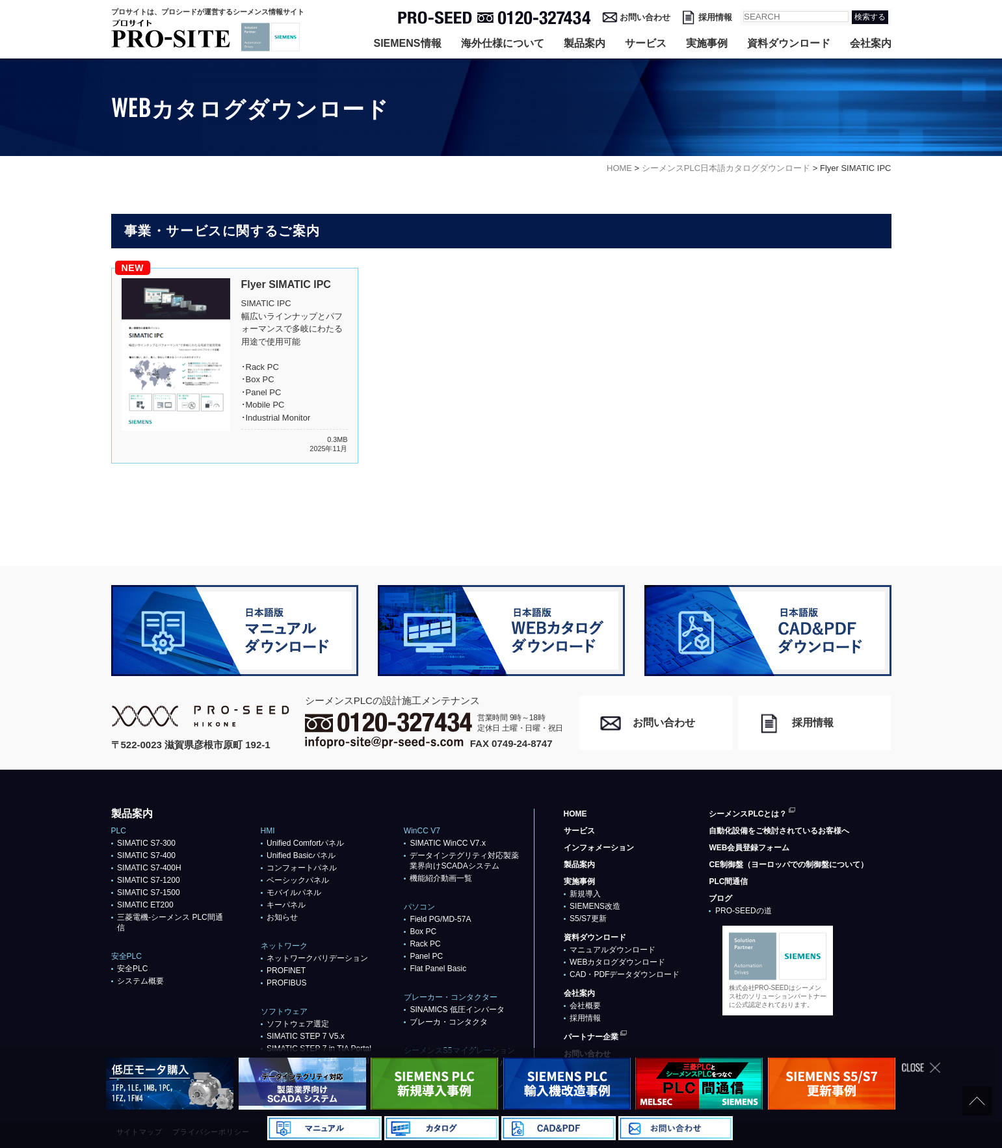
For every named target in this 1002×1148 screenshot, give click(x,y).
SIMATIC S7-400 (146, 855)
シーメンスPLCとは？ (748, 813)
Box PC (423, 931)
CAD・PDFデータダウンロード (624, 974)
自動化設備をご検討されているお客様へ (779, 830)
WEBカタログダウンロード (617, 962)
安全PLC (132, 968)
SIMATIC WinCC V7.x (447, 843)
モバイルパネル (294, 892)
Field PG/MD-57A (440, 919)
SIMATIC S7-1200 (148, 880)
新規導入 (585, 893)
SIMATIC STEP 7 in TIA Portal (319, 1048)
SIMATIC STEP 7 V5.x (306, 1036)
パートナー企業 (591, 1036)
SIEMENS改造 (595, 906)
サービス (645, 43)
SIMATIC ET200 (145, 904)
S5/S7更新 (588, 918)
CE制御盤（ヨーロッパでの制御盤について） (788, 864)
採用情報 (715, 17)
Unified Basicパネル (301, 855)
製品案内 (584, 43)
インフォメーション (599, 847)
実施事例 (707, 43)
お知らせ (282, 917)
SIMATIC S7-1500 (148, 892)
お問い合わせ (645, 17)
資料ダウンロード (788, 43)
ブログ (720, 898)
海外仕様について (502, 43)
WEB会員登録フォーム (749, 847)
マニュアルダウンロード (612, 949)
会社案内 (870, 43)
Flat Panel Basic (438, 968)
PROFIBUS (286, 982)
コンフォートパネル (302, 867)
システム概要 (140, 980)
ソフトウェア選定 (298, 1023)
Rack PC (425, 943)
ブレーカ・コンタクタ (449, 1021)
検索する (870, 16)
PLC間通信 (728, 881)
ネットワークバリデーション (317, 958)
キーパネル (286, 904)
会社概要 (585, 1005)
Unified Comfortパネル (305, 843)
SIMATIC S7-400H (149, 867)
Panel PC (426, 956)
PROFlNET (286, 970)
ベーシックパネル (298, 880)
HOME (575, 813)
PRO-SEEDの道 (743, 910)
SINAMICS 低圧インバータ (457, 1009)
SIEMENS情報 (407, 43)
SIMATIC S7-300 (146, 843)
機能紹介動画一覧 (441, 878)
